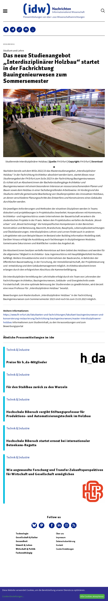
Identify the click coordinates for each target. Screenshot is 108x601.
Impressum (61, 537)
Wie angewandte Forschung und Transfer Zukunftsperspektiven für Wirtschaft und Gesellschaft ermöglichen (54, 471)
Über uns (60, 533)
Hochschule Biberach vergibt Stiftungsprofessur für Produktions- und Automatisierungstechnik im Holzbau (48, 413)
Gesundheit (21, 541)
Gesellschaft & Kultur (27, 537)
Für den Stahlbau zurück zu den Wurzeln (36, 387)
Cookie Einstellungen (65, 549)
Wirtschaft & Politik (25, 549)
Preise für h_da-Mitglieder (26, 362)
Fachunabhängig (24, 552)
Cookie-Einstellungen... (13, 596)
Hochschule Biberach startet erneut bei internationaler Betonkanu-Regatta (48, 442)
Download (97, 161)
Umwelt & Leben (24, 545)
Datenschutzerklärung (65, 541)
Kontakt (59, 545)
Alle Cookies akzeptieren (92, 596)
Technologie (22, 533)
